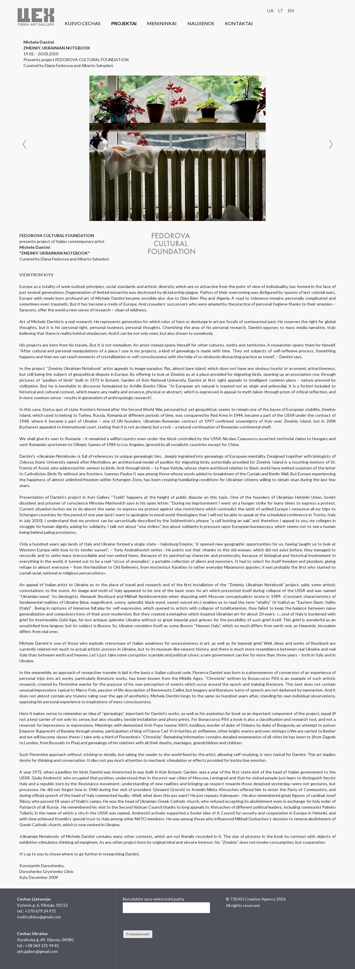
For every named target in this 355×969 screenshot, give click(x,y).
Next (331, 144)
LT (280, 10)
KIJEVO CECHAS (82, 23)
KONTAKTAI (239, 23)
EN (291, 10)
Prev (24, 144)
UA (270, 10)
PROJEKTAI (123, 23)
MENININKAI (162, 23)
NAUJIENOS (200, 23)
